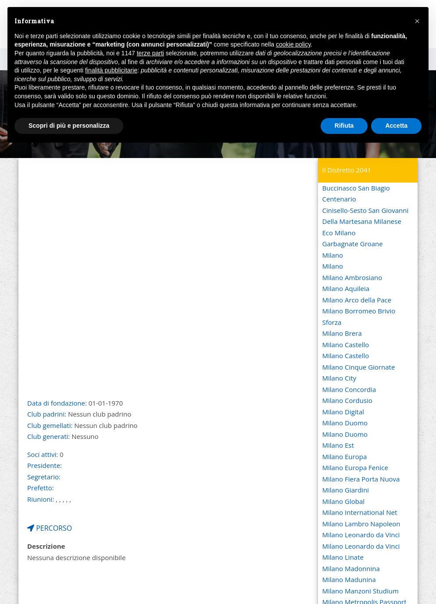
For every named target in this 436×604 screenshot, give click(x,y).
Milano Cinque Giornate (358, 367)
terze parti (150, 53)
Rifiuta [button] (344, 125)
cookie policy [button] (293, 44)
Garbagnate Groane (352, 243)
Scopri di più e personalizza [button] (69, 125)
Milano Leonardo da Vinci (361, 534)
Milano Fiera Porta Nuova (361, 479)
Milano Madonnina (351, 568)
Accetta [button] (396, 125)
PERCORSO (49, 528)
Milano (332, 255)
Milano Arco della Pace (357, 299)
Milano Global (343, 501)
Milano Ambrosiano (352, 277)
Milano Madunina (349, 579)
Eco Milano (339, 232)
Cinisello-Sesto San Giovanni (365, 210)
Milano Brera (342, 333)
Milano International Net (359, 512)
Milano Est (338, 445)
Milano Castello (345, 344)
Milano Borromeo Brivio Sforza (359, 316)
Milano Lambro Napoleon (361, 523)
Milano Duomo (345, 422)
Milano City (339, 378)
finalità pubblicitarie (111, 70)
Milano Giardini (345, 489)
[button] (417, 21)
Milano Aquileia (346, 288)
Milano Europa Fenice (355, 467)
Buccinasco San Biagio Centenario (356, 193)
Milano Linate (343, 557)
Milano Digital (343, 411)
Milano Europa (344, 456)
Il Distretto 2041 (347, 169)
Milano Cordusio (347, 400)
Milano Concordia (349, 389)
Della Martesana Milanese (361, 221)
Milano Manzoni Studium (360, 590)
